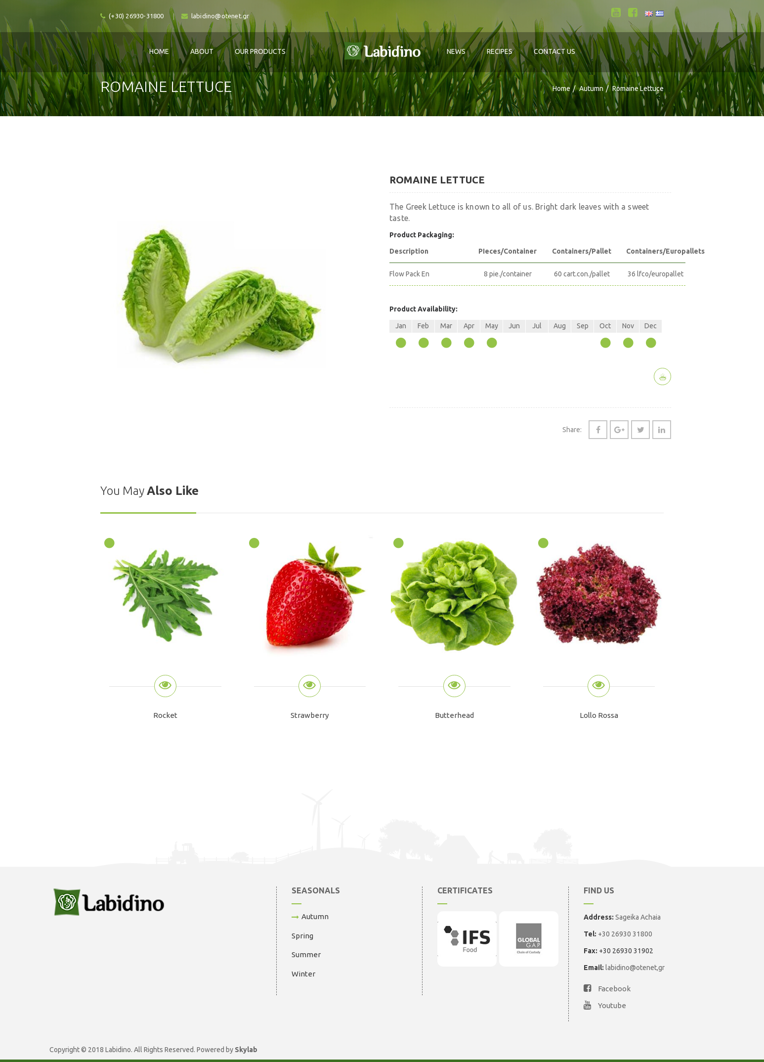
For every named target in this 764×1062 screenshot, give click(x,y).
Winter (303, 974)
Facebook (607, 988)
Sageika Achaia (638, 917)
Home (159, 51)
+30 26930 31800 (625, 934)
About (201, 51)
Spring (302, 935)
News (456, 51)
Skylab (246, 1050)
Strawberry (310, 715)
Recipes (499, 51)
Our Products (260, 51)
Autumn (591, 88)
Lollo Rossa (599, 715)
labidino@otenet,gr (635, 968)
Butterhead (454, 715)
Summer (306, 954)
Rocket (165, 715)
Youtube (605, 1005)
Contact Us (554, 51)
